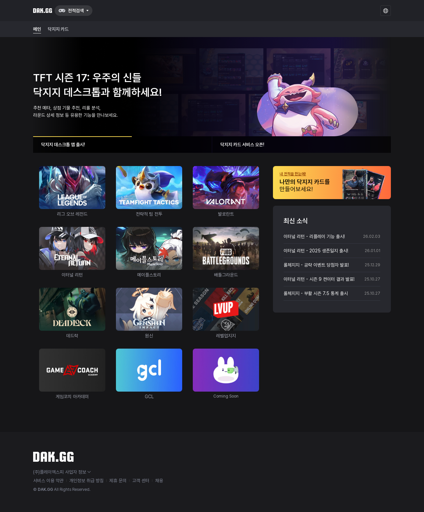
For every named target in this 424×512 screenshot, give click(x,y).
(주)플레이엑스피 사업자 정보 (62, 472)
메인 (37, 29)
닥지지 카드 (58, 29)
